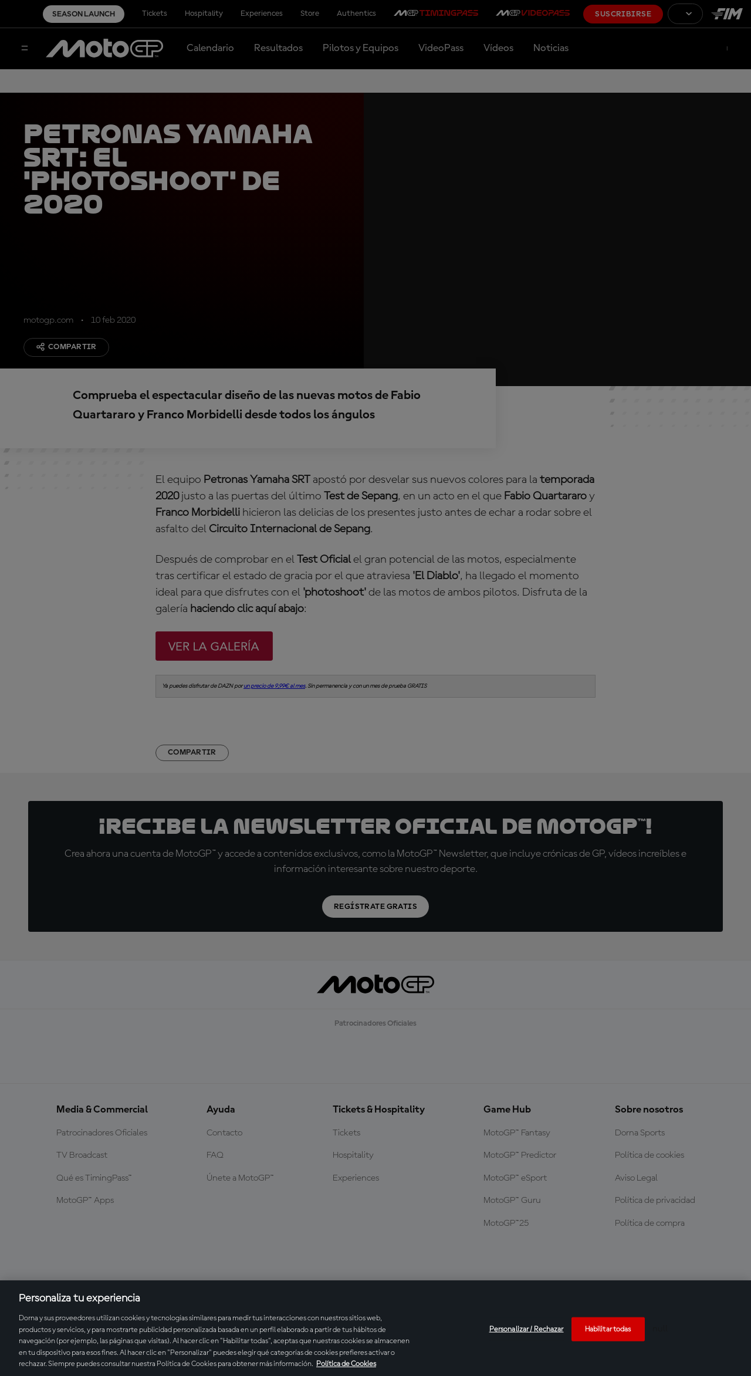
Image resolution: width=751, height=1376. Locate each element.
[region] (375, 1328)
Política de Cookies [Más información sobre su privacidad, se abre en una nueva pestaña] (346, 1364)
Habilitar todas (608, 1329)
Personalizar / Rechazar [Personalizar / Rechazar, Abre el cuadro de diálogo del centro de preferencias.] (526, 1329)
